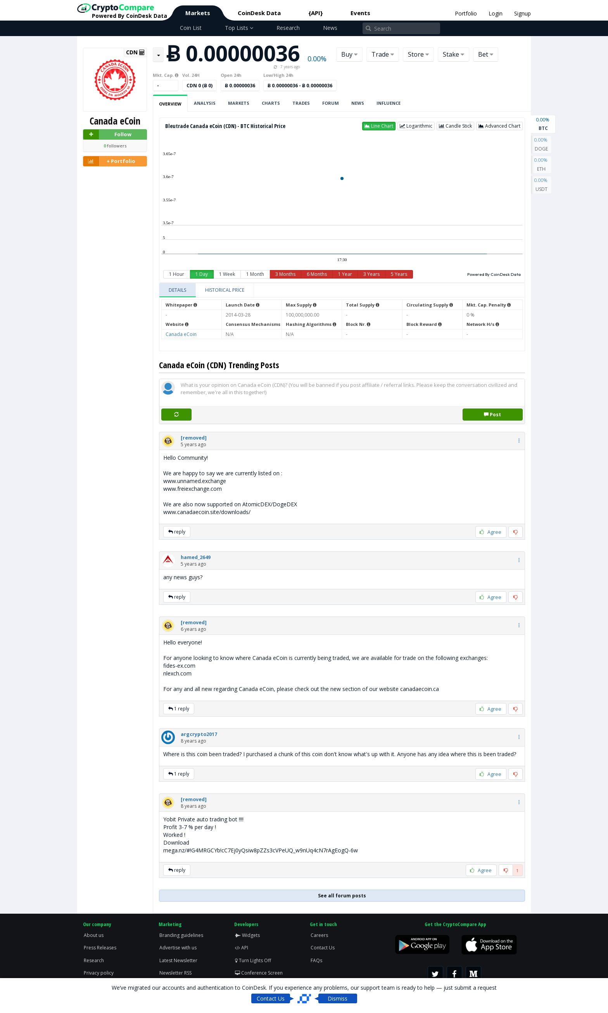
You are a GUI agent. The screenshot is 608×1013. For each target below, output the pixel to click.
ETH (541, 164)
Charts (271, 103)
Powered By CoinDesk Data (494, 274)
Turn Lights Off (253, 960)
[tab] (177, 290)
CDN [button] (135, 52)
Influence (389, 103)
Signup (522, 13)
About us (94, 935)
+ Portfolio (109, 161)
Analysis (205, 103)
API (241, 947)
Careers (319, 935)
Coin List (191, 27)
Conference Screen (259, 973)
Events (360, 13)
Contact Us (323, 947)
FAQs (316, 960)
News (330, 27)
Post (492, 414)
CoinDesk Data (259, 13)
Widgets (247, 935)
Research (288, 27)
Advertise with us (178, 947)
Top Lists (239, 27)
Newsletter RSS (175, 973)
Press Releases (100, 947)
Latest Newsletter (178, 960)
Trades (301, 103)
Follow (107, 134)
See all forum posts (342, 895)
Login (496, 13)
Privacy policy (99, 973)
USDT (541, 184)
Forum (330, 103)
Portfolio (466, 13)
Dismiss (337, 998)
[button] (379, 126)
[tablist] (342, 290)
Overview (170, 104)
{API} (315, 13)
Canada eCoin (181, 334)
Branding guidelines (181, 935)
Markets (197, 13)
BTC (543, 123)
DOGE (541, 144)
